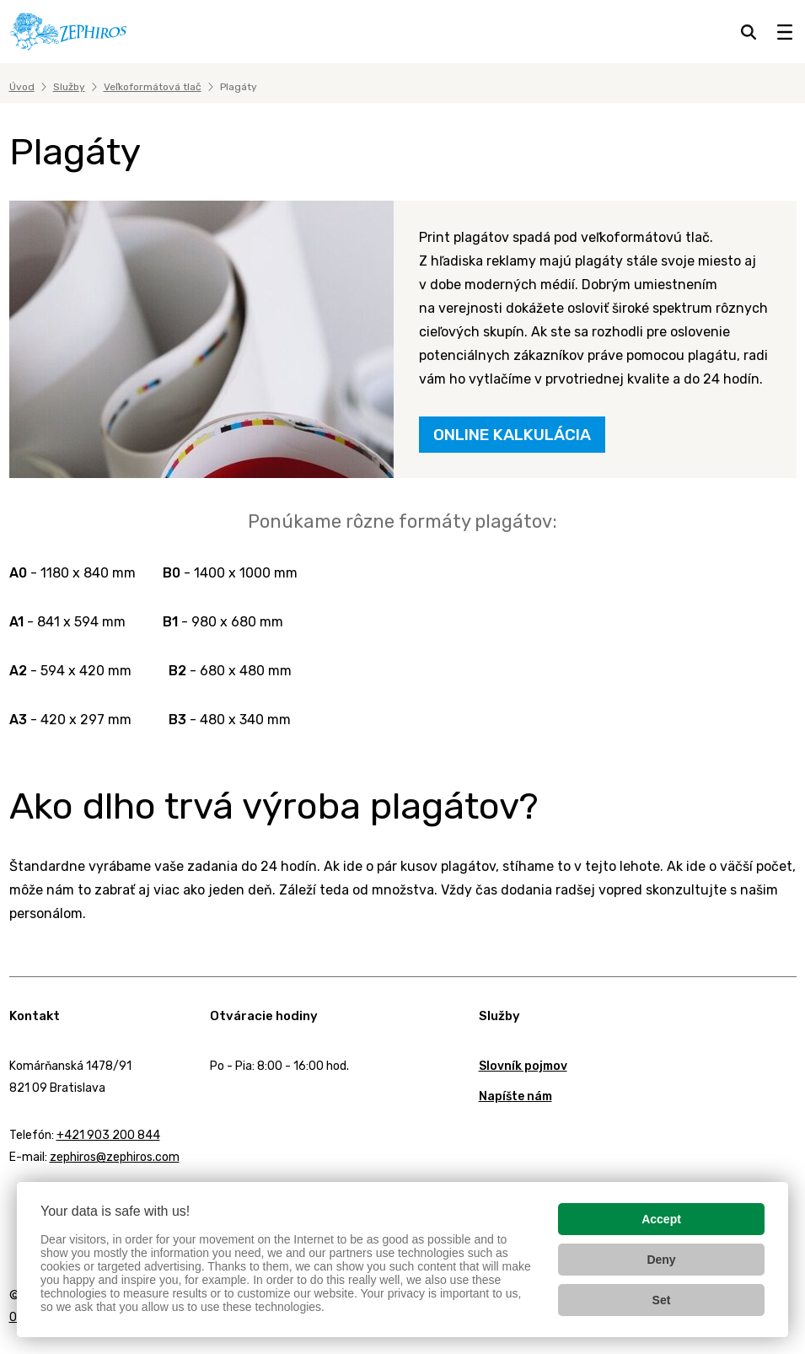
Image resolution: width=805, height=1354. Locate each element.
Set (661, 1300)
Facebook (13, 1201)
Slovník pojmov (523, 1066)
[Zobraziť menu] (785, 32)
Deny (661, 1259)
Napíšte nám (515, 1096)
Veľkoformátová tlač (152, 87)
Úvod (22, 87)
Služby (69, 87)
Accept (661, 1219)
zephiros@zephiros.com (115, 1157)
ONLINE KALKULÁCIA (512, 434)
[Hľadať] (748, 32)
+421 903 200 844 (108, 1135)
